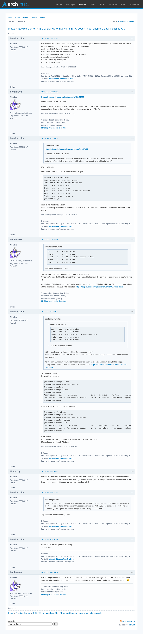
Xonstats (62, 128)
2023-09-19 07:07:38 (49, 539)
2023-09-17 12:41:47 (49, 38)
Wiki (93, 4)
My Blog (44, 128)
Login (42, 17)
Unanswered (129, 21)
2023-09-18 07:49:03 (49, 312)
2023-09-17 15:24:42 (49, 92)
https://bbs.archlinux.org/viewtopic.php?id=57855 (62, 97)
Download (134, 4)
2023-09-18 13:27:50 (49, 492)
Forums (82, 4)
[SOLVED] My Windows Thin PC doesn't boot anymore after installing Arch (82, 28)
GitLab (102, 4)
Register (34, 17)
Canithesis (53, 128)
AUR (123, 4)
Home (59, 4)
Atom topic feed (128, 621)
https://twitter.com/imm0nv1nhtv (61, 79)
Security (113, 4)
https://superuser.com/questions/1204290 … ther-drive (99, 287)
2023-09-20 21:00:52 (49, 572)
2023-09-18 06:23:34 (49, 239)
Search (25, 17)
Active (120, 21)
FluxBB (131, 625)
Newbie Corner (27, 28)
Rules (17, 17)
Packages (70, 4)
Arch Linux (15, 4)
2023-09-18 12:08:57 (49, 471)
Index (10, 17)
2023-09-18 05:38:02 (49, 138)
